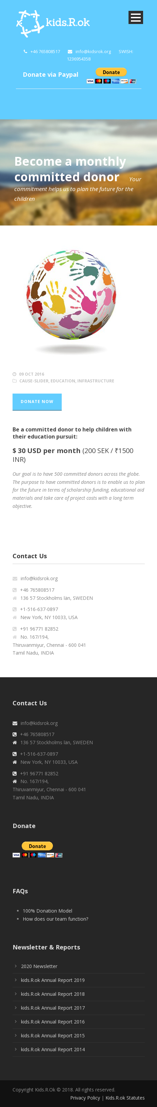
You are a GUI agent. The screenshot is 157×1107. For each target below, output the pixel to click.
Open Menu (136, 17)
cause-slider (33, 381)
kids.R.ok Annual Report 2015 (53, 1035)
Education (63, 381)
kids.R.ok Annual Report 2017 (53, 1008)
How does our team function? (55, 919)
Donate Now (37, 401)
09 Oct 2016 (31, 374)
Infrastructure (95, 381)
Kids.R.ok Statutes (125, 1097)
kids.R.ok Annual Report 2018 (53, 994)
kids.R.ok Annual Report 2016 (53, 1021)
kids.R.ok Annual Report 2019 (53, 980)
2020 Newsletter (39, 966)
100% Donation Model (47, 911)
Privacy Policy (85, 1097)
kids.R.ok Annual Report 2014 (53, 1049)
